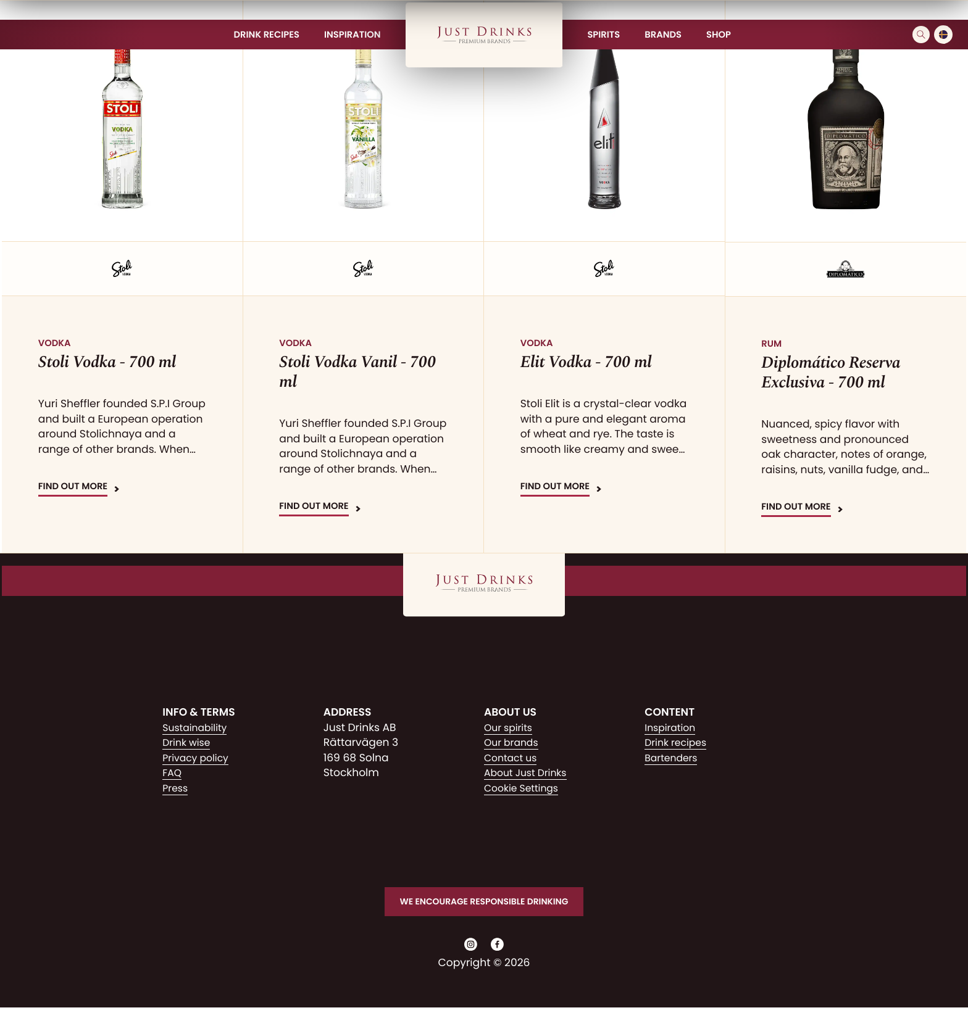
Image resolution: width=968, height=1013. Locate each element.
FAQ (172, 773)
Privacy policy (198, 758)
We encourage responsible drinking (483, 902)
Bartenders (674, 758)
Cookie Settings (524, 788)
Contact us (513, 758)
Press (176, 788)
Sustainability (197, 728)
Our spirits (510, 728)
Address (347, 712)
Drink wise (188, 742)
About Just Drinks (529, 773)
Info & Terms (198, 712)
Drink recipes (678, 742)
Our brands (514, 742)
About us (510, 712)
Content (670, 712)
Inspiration (672, 728)
